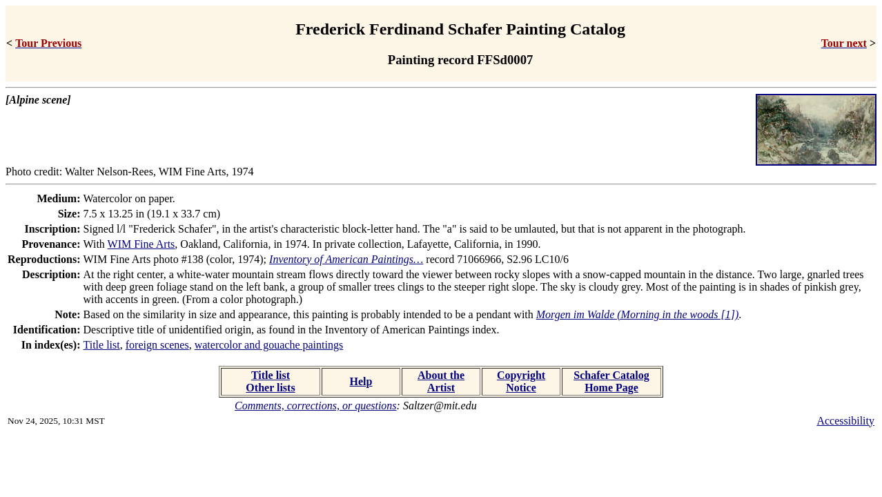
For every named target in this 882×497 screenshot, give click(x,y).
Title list (102, 345)
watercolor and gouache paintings (269, 345)
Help (361, 381)
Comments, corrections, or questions (316, 405)
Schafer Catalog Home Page (611, 381)
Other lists (270, 387)
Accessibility (845, 421)
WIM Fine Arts (141, 244)
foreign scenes (157, 345)
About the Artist (441, 381)
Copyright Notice (521, 381)
